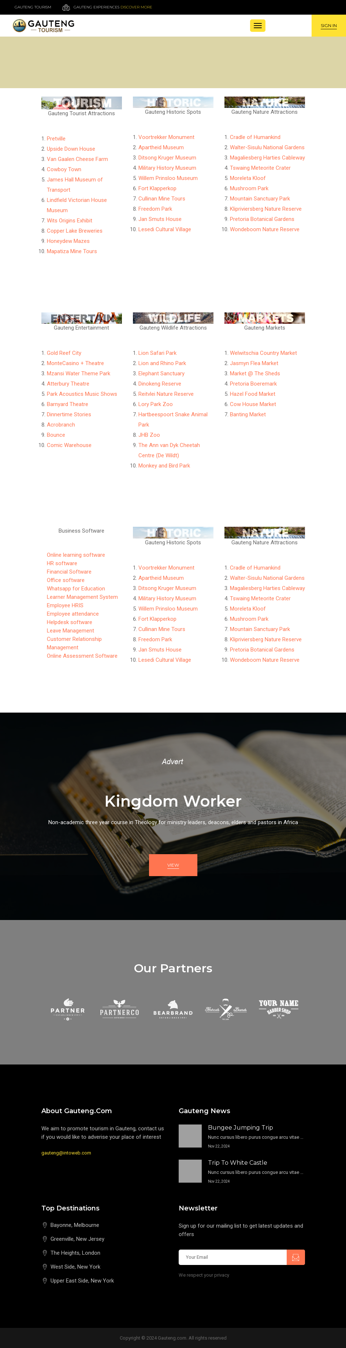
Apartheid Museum (161, 147)
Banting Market (248, 414)
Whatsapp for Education (76, 588)
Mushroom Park (249, 188)
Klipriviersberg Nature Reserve (266, 209)
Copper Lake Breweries (75, 231)
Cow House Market (253, 404)
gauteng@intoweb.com (66, 1153)
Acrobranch (61, 424)
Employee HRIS (65, 605)
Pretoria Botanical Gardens (262, 219)
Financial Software (69, 571)
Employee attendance (73, 614)
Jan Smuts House (160, 219)
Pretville (56, 138)
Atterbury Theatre (68, 383)
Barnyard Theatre (67, 404)
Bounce (56, 435)
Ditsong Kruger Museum (167, 157)
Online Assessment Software (82, 656)
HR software (62, 563)
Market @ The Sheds (255, 373)
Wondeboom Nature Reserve (265, 229)
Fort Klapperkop (157, 188)
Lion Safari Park (157, 353)
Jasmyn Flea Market (254, 363)
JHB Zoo (149, 435)
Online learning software (76, 555)
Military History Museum (167, 168)
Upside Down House (71, 149)
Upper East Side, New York (82, 1280)
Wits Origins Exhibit (69, 220)
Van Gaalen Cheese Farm (77, 159)
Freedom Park (155, 209)
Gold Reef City (64, 353)
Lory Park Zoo (155, 404)
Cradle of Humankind (255, 137)
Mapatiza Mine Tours (72, 251)
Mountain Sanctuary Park (260, 198)
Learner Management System (82, 597)
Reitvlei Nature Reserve (166, 394)
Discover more (136, 7)
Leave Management (70, 630)
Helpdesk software (69, 622)
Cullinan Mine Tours (161, 198)
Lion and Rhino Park (162, 363)
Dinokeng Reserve (159, 383)
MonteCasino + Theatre (75, 363)
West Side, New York (75, 1266)
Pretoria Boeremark (253, 383)
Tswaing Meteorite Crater (260, 168)
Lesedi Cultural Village (164, 229)
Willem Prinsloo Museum (168, 178)
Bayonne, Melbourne (75, 1225)
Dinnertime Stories (69, 414)
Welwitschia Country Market (263, 353)
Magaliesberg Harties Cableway (267, 157)
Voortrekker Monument (166, 137)
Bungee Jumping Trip (240, 1127)
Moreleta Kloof (248, 178)
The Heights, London (75, 1253)
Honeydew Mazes (68, 241)
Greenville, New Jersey (77, 1239)
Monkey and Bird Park (164, 465)
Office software (66, 580)
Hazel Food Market (252, 394)
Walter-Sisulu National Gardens (267, 147)
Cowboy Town (64, 169)
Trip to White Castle (237, 1163)
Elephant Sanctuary (161, 373)
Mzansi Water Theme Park (78, 373)
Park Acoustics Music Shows (82, 394)
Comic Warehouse (69, 445)
